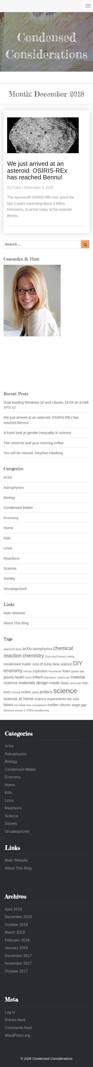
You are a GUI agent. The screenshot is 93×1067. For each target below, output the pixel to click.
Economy (11, 518)
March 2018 (15, 932)
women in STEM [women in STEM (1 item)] (24, 710)
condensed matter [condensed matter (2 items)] (17, 664)
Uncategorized (15, 589)
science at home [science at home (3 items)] (19, 698)
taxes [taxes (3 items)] (8, 704)
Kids (7, 538)
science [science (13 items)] (65, 691)
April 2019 (13, 909)
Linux (8, 548)
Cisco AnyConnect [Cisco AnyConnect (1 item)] (55, 656)
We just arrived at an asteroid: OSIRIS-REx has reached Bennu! (37, 170)
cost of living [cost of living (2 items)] (41, 664)
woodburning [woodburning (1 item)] (41, 710)
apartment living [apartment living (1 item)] (12, 649)
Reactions (12, 558)
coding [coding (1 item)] (70, 656)
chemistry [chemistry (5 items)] (33, 655)
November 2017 (18, 963)
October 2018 (16, 925)
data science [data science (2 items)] (62, 664)
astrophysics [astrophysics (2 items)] (42, 649)
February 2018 (17, 940)
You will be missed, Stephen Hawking (33, 453)
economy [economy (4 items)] (13, 670)
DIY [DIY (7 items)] (78, 663)
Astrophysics (14, 487)
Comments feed (18, 1028)
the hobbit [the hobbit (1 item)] (19, 705)
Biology (9, 497)
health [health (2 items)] (19, 677)
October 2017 (16, 971)
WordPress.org (17, 1035)
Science (10, 568)
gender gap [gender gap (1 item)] (77, 671)
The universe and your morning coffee (34, 443)
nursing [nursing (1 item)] (16, 692)
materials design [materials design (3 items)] (34, 682)
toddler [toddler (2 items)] (53, 705)
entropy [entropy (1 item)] (27, 671)
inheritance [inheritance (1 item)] (50, 677)
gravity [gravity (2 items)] (9, 677)
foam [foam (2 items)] (66, 671)
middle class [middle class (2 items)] (58, 683)
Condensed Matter (18, 507)
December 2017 (18, 956)
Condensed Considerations (46, 45)
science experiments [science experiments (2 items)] (50, 699)
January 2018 (16, 948)
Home (8, 528)
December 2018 (18, 917)
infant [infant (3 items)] (38, 677)
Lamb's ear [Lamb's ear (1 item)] (63, 677)
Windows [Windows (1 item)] (9, 710)
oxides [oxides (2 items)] (26, 692)
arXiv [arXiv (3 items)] (27, 648)
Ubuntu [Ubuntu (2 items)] (65, 705)
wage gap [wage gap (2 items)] (79, 705)
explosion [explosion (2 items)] (40, 671)
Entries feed (15, 1020)
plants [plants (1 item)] (35, 692)
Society (9, 578)
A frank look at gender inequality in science (37, 433)
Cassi (16, 187)
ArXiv (8, 477)
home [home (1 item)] (28, 677)
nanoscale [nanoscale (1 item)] (75, 683)
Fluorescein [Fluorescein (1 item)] (55, 671)
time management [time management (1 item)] (36, 705)
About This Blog (16, 623)
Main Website (14, 613)
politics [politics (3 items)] (46, 691)
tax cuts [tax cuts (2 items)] (73, 699)
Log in (10, 1012)
